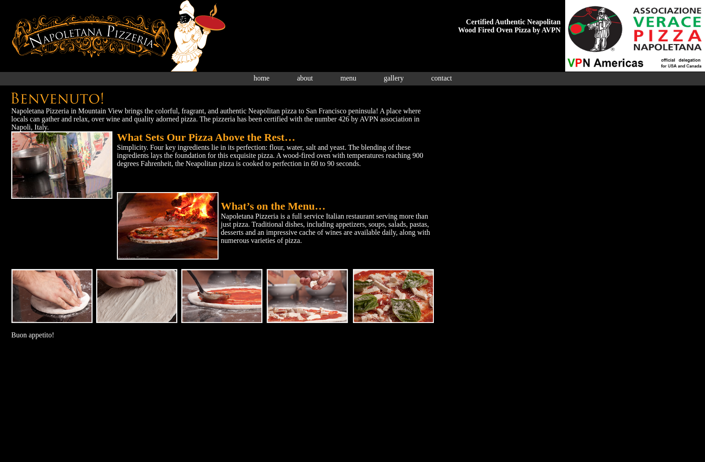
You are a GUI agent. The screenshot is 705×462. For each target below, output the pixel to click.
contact (441, 78)
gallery (394, 78)
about (305, 78)
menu (348, 78)
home (262, 78)
